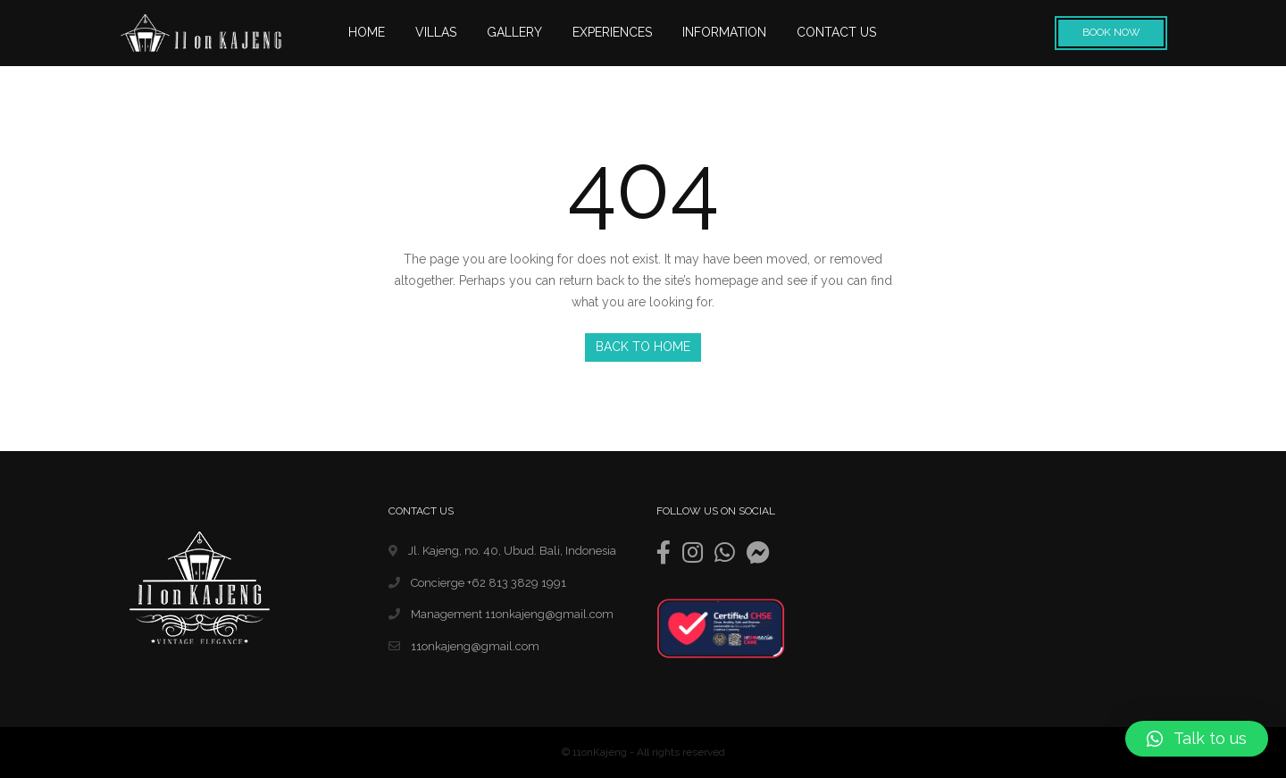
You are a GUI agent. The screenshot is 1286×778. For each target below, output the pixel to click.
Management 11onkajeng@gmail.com (501, 614)
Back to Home (643, 346)
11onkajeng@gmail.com (463, 646)
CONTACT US (836, 32)
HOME (366, 32)
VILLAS (435, 32)
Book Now (1111, 32)
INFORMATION (724, 32)
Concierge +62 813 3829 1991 (477, 583)
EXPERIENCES (612, 32)
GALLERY (514, 32)
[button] (1196, 739)
